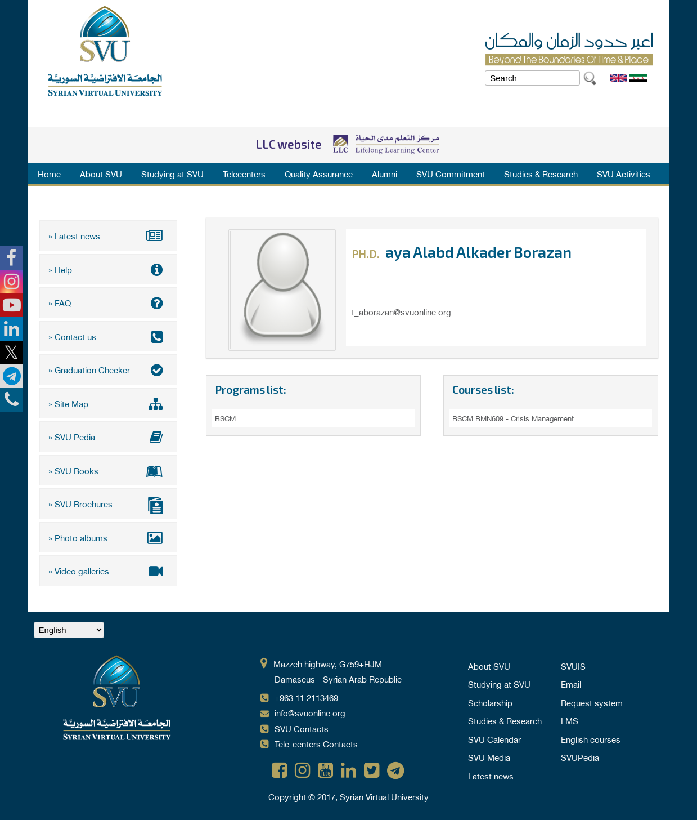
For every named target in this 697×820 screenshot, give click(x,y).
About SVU (101, 173)
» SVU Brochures (108, 505)
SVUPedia (580, 757)
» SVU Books (108, 470)
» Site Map (108, 403)
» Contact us (108, 336)
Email (571, 684)
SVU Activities (623, 173)
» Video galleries (108, 570)
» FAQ (108, 302)
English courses (590, 739)
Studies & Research (541, 173)
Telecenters (244, 173)
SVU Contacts (302, 728)
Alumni (384, 173)
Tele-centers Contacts (316, 743)
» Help (108, 269)
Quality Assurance (319, 173)
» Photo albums (108, 537)
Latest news (491, 775)
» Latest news (108, 235)
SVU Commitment (450, 173)
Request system (592, 702)
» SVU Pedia (108, 436)
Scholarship (490, 702)
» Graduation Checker (108, 369)
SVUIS (573, 666)
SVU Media (489, 757)
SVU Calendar (494, 739)
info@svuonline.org (310, 712)
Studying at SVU (172, 173)
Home (49, 173)
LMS (569, 720)
